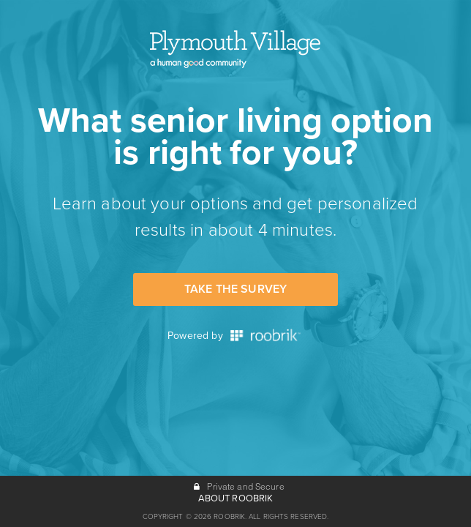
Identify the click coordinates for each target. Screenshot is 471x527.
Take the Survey (235, 289)
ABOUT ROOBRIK (236, 498)
